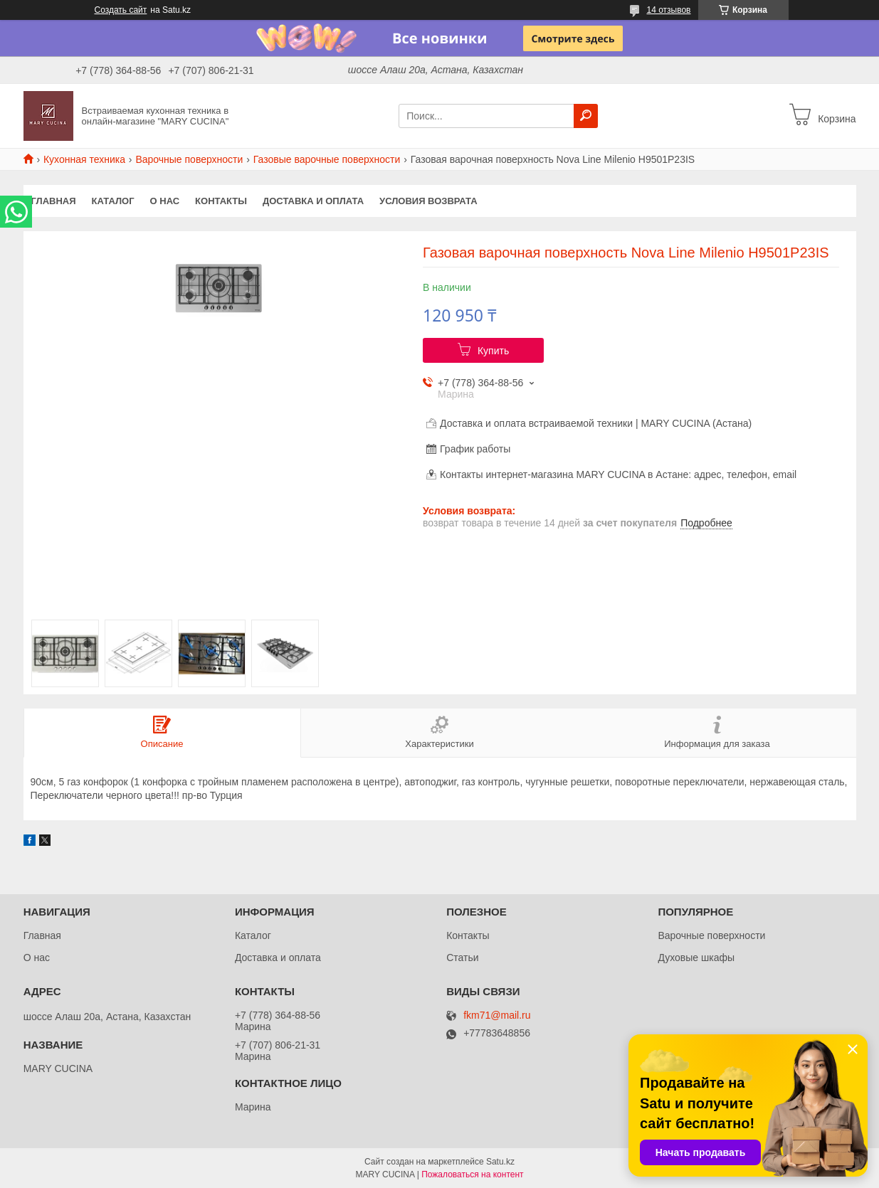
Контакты (221, 201)
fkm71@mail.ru (496, 1015)
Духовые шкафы (696, 957)
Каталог (113, 201)
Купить (493, 350)
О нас (165, 201)
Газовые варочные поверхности (327, 159)
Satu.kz (500, 1162)
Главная (53, 201)
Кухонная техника (84, 159)
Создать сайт (121, 10)
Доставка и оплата (313, 201)
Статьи (462, 957)
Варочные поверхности (189, 159)
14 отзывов (668, 10)
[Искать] (586, 116)
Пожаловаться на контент (472, 1174)
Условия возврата (428, 201)
